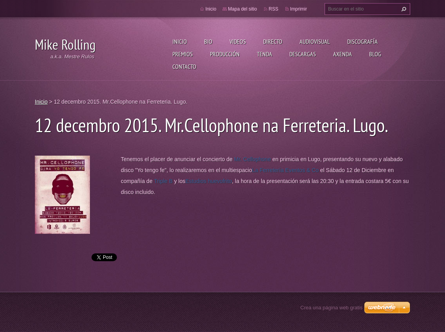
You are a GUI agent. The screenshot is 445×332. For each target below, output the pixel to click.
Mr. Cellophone (252, 159)
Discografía (362, 41)
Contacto (184, 66)
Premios (182, 54)
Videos (238, 41)
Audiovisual (315, 41)
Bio (208, 41)
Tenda (264, 54)
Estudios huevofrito (208, 181)
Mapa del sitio (242, 9)
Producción (225, 54)
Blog (375, 54)
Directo (272, 41)
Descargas (302, 54)
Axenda (342, 54)
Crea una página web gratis (331, 307)
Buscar (403, 9)
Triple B (163, 181)
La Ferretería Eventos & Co (285, 170)
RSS (273, 9)
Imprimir (298, 9)
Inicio (179, 41)
